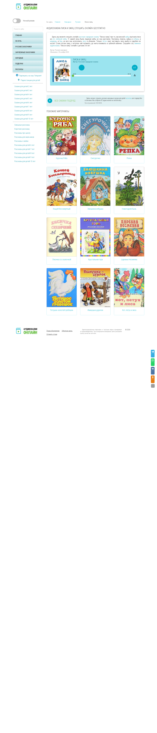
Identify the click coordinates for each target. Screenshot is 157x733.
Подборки (19, 64)
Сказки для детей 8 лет (23, 111)
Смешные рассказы (22, 125)
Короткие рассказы (22, 129)
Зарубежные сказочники (25, 52)
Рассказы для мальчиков (24, 137)
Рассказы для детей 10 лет (24, 161)
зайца (127, 37)
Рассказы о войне (21, 141)
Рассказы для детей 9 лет (24, 157)
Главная (18, 35)
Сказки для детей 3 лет (23, 90)
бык (60, 41)
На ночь (18, 41)
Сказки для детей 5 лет (23, 98)
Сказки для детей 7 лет (23, 107)
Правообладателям (53, 331)
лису (84, 41)
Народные (19, 58)
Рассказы (19, 69)
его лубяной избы (60, 39)
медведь (53, 41)
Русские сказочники (23, 47)
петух (105, 41)
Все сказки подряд (64, 100)
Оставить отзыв (52, 334)
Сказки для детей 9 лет (23, 115)
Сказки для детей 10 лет (23, 119)
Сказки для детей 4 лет (23, 94)
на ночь (128, 98)
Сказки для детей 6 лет (23, 102)
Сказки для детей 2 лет (23, 86)
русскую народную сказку (89, 37)
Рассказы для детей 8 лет (24, 153)
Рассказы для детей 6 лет (24, 145)
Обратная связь (67, 331)
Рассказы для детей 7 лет (24, 149)
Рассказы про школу (22, 133)
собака (136, 39)
